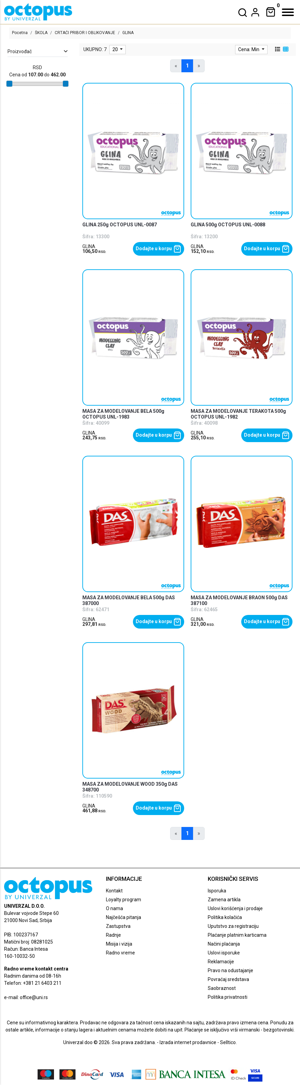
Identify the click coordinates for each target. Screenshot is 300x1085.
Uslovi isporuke (224, 952)
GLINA (88, 246)
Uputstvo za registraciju (233, 926)
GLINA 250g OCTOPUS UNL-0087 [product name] (119, 224)
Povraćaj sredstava (228, 979)
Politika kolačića (225, 917)
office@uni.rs (34, 997)
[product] (133, 151)
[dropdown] (255, 12)
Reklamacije (221, 961)
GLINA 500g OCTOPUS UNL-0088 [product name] (228, 224)
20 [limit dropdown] (115, 49)
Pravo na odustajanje (230, 970)
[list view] (277, 49)
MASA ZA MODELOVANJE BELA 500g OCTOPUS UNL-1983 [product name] (123, 414)
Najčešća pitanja (123, 917)
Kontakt (114, 890)
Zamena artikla (224, 899)
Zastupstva (118, 926)
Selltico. (228, 1042)
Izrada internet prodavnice (188, 1042)
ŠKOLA (41, 32)
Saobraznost (222, 988)
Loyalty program (123, 899)
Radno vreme (120, 952)
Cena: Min (249, 49)
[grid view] (285, 49)
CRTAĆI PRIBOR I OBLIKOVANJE (85, 32)
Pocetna (20, 32)
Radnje (113, 935)
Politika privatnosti (227, 997)
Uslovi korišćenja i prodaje (235, 908)
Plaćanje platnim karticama (237, 935)
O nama (114, 908)
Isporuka (217, 890)
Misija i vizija (119, 944)
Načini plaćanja (224, 944)
